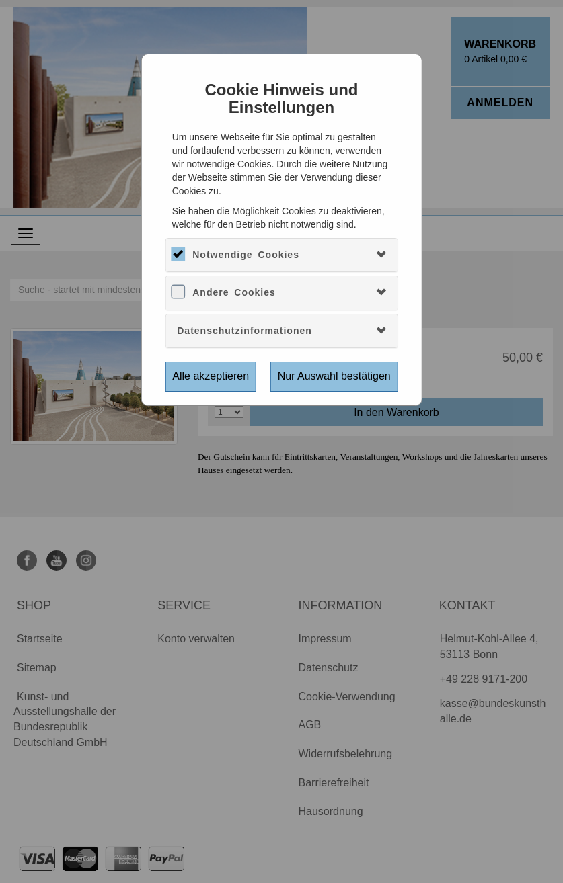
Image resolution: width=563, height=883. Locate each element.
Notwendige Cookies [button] (245, 254)
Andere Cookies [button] (234, 292)
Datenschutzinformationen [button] (244, 330)
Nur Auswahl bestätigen (334, 376)
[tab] (281, 255)
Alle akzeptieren (210, 376)
